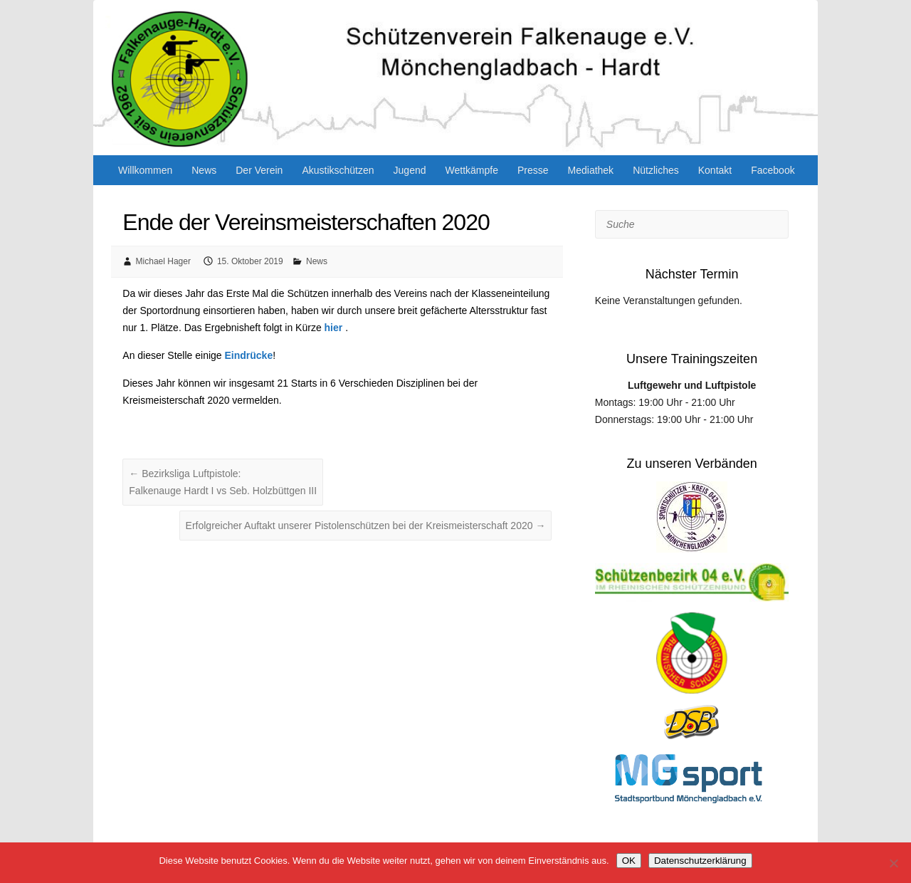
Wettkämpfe (472, 170)
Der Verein (259, 170)
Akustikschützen (338, 170)
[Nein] (893, 863)
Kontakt (715, 170)
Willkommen (145, 170)
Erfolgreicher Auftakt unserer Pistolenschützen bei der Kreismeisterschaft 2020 (366, 525)
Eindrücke (249, 355)
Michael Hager (163, 261)
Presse (533, 170)
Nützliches (656, 170)
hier (334, 327)
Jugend (410, 170)
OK (629, 860)
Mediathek (591, 170)
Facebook (772, 170)
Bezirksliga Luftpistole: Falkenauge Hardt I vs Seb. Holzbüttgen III (223, 482)
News (203, 170)
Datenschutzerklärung (700, 860)
